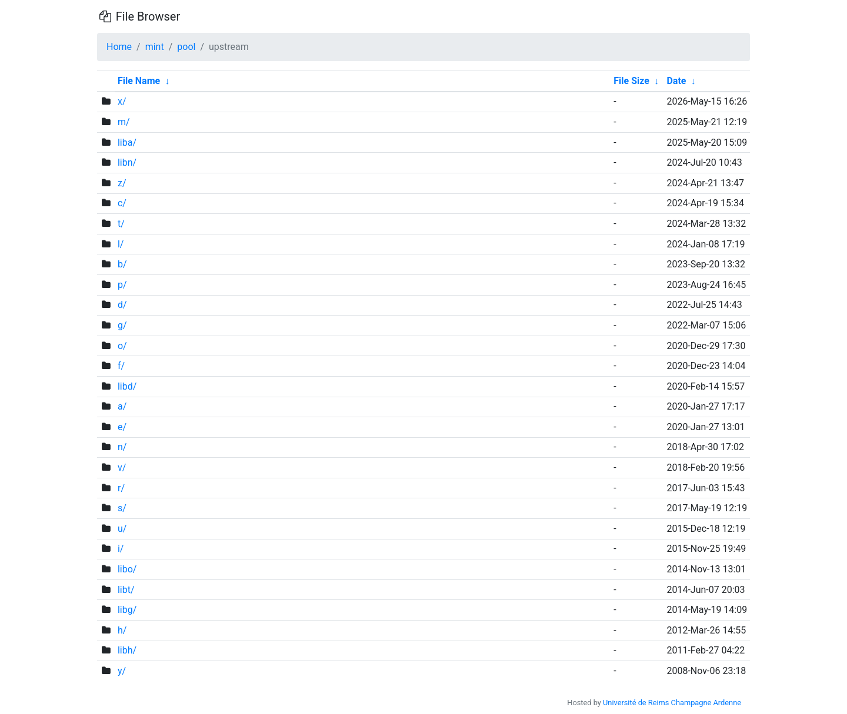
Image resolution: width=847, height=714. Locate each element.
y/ (122, 670)
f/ (121, 365)
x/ (122, 101)
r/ (121, 488)
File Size (631, 80)
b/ (122, 264)
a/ (122, 406)
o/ (122, 345)
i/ (121, 548)
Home (119, 46)
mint (154, 46)
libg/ (127, 609)
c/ (122, 203)
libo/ (127, 569)
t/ (121, 223)
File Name (139, 80)
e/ (122, 427)
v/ (122, 467)
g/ (122, 325)
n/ (122, 446)
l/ (121, 244)
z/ (122, 183)
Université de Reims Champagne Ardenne (672, 702)
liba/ (127, 142)
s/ (122, 508)
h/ (122, 630)
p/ (122, 284)
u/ (122, 528)
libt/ (126, 589)
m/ (124, 122)
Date (676, 80)
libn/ (127, 162)
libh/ (127, 650)
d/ (122, 304)
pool (186, 46)
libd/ (127, 386)
